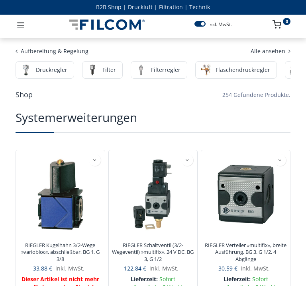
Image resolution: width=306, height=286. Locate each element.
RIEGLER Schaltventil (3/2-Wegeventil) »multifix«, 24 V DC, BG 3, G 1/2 (153, 252)
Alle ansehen (270, 51)
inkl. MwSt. (220, 24)
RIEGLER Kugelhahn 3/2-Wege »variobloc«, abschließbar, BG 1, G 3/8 (60, 252)
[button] (95, 160)
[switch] (200, 24)
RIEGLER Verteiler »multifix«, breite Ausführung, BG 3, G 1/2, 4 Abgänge (245, 252)
